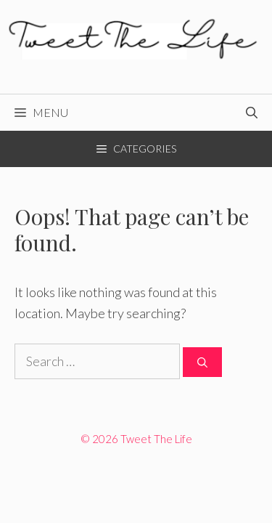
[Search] (202, 362)
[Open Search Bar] (251, 112)
